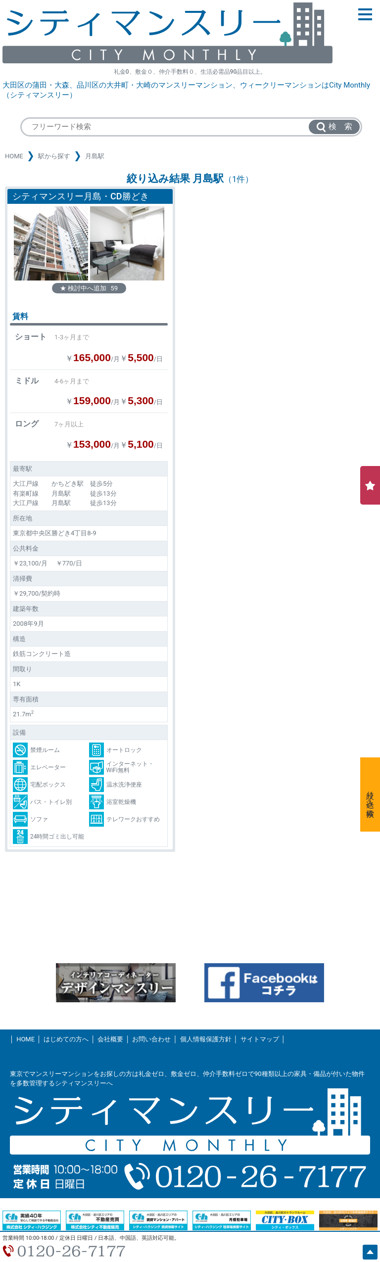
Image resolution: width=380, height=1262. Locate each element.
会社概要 (110, 1039)
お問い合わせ (151, 1039)
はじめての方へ (66, 1039)
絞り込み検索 (370, 794)
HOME (14, 156)
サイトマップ (259, 1039)
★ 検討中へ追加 (89, 288)
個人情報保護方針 (206, 1039)
